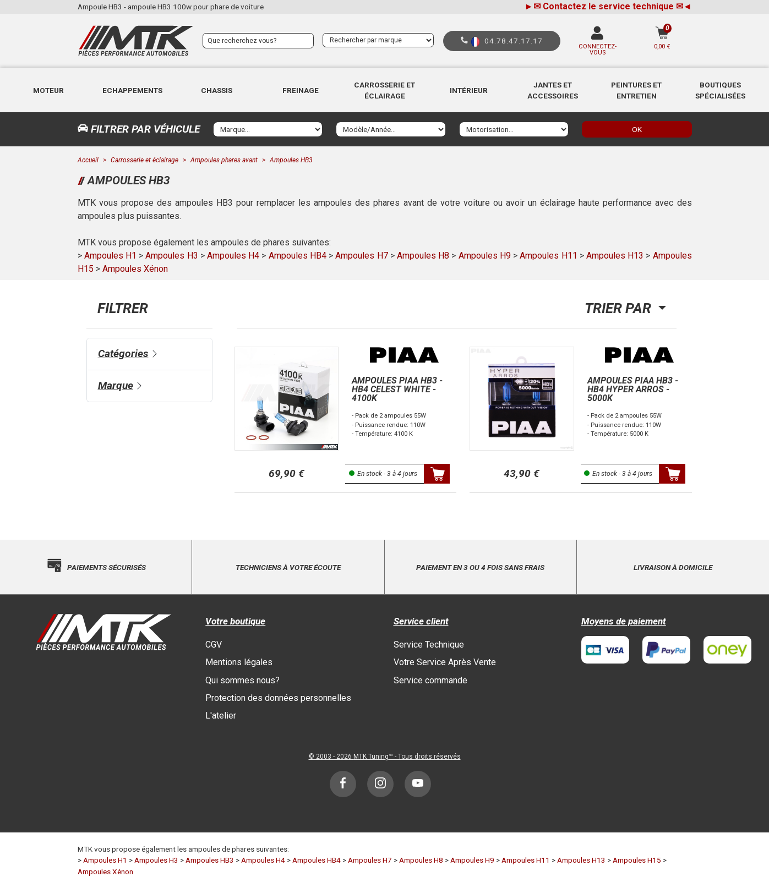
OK (637, 129)
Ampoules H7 (361, 255)
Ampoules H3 (171, 255)
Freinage (300, 90)
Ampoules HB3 (210, 860)
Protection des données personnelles (278, 698)
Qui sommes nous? (242, 680)
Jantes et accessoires (552, 90)
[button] (49, 90)
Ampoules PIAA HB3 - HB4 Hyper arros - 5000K (632, 389)
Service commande (430, 680)
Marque (115, 385)
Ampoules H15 (637, 860)
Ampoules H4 (233, 255)
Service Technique (429, 644)
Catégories (123, 353)
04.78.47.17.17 (513, 40)
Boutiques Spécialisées (720, 90)
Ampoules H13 (614, 255)
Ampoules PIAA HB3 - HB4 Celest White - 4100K (397, 389)
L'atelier (220, 715)
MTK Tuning (371, 756)
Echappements (132, 90)
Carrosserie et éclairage (384, 90)
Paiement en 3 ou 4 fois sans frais (480, 567)
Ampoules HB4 (297, 255)
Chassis (216, 90)
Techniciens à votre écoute (288, 567)
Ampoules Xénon (135, 269)
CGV (213, 644)
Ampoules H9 (485, 255)
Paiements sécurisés (106, 567)
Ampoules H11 (548, 255)
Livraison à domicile (673, 567)
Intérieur (469, 90)
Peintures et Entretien (636, 90)
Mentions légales (238, 662)
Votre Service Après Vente (445, 662)
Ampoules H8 (423, 255)
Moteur (48, 90)
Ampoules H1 (110, 255)
